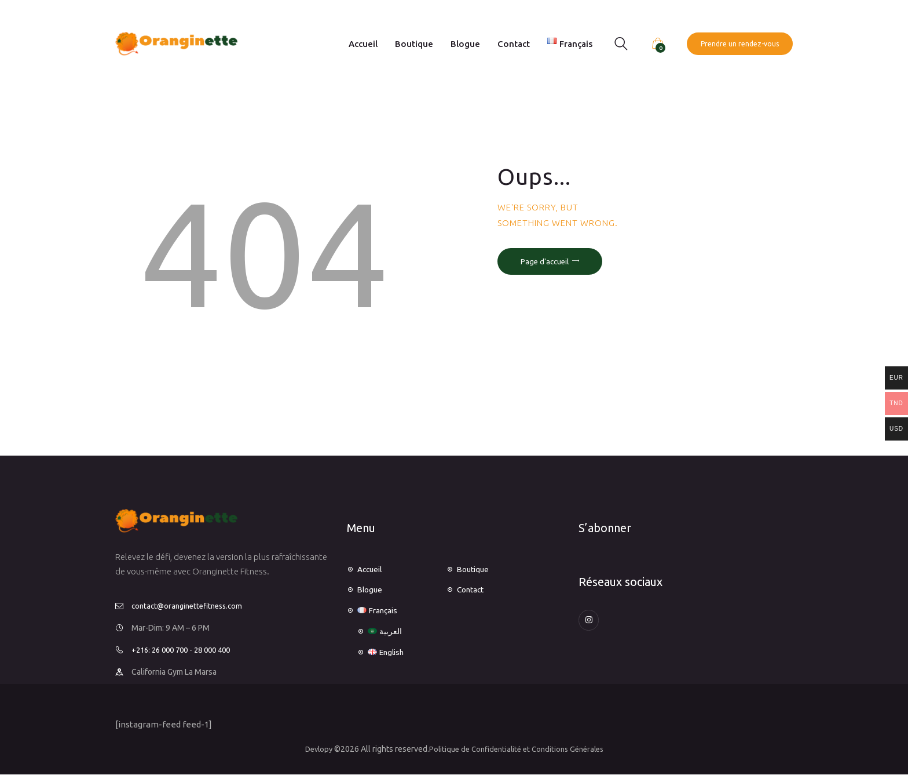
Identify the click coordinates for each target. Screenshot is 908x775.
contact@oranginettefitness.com (191, 605)
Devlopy (312, 749)
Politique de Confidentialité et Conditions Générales (517, 749)
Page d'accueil (545, 261)
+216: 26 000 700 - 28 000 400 (186, 649)
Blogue (371, 589)
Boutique (475, 569)
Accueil (371, 569)
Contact (472, 589)
